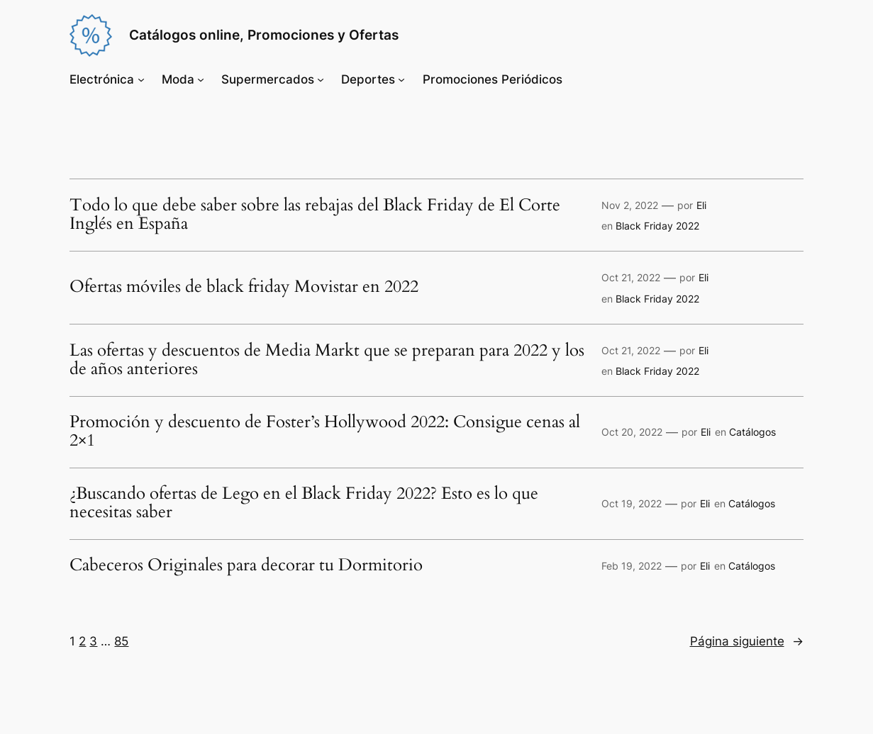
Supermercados (267, 79)
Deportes (368, 79)
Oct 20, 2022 (631, 432)
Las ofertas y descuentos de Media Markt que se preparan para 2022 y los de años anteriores (326, 360)
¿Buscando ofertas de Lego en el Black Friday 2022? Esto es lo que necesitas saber (303, 503)
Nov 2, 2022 (629, 205)
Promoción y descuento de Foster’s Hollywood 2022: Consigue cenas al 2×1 (324, 432)
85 (121, 641)
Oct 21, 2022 (630, 277)
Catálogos (752, 432)
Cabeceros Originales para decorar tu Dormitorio (246, 566)
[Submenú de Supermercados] (320, 79)
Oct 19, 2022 (631, 503)
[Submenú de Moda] (200, 79)
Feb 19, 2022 (631, 566)
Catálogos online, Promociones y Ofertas (264, 35)
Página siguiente (747, 641)
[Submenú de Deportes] (401, 79)
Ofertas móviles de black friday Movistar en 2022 (243, 287)
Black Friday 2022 (657, 226)
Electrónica (101, 79)
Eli (701, 205)
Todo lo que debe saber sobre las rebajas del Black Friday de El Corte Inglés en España (314, 215)
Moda (178, 79)
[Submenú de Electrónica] (141, 79)
